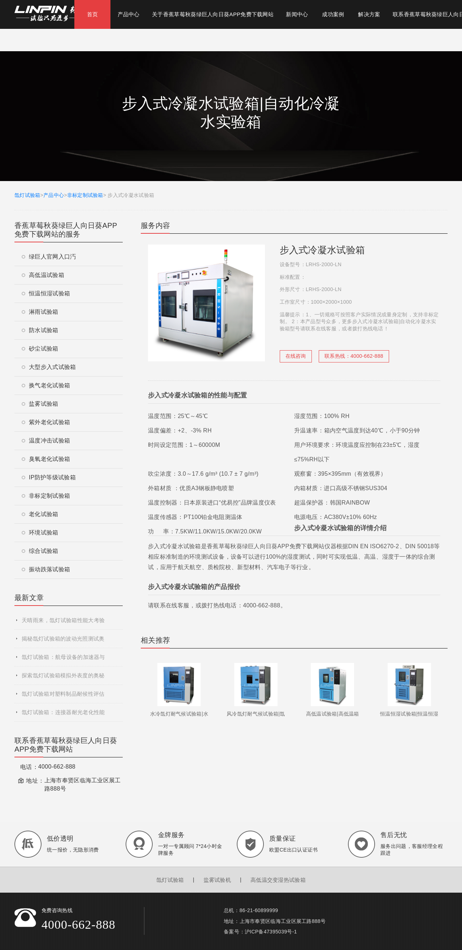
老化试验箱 (40, 514)
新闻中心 (297, 14)
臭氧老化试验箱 (46, 459)
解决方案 (369, 14)
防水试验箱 (40, 330)
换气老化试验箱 (46, 385)
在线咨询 (296, 356)
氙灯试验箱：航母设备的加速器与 (63, 657)
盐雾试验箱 (40, 404)
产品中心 (129, 14)
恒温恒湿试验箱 (46, 293)
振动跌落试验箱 (46, 569)
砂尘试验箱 (40, 349)
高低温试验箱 (43, 275)
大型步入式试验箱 (49, 367)
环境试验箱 (40, 532)
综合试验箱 (40, 551)
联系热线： (353, 356)
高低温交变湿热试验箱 (278, 880)
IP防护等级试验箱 (49, 477)
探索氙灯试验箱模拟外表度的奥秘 (63, 675)
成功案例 (333, 14)
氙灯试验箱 (27, 195)
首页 (92, 14)
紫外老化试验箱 (46, 422)
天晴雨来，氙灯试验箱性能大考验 (63, 620)
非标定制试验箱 (85, 195)
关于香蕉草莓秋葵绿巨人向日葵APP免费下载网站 (213, 14)
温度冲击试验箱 (46, 440)
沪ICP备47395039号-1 (271, 931)
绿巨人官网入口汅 (49, 257)
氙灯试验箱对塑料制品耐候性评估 (63, 694)
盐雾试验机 (217, 880)
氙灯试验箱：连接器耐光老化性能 (63, 712)
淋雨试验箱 (40, 312)
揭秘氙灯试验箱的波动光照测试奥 (63, 638)
